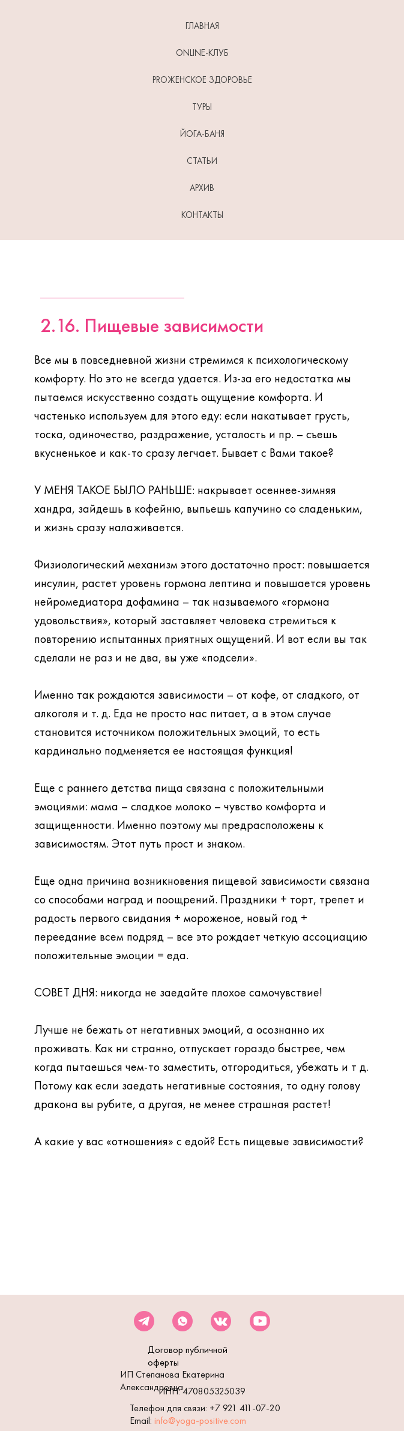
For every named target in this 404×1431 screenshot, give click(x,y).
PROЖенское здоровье (202, 80)
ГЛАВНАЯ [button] (202, 26)
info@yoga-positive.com (200, 1420)
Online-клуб (202, 53)
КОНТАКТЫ (202, 215)
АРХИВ (202, 188)
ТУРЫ (202, 107)
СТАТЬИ (202, 161)
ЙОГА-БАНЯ (202, 134)
